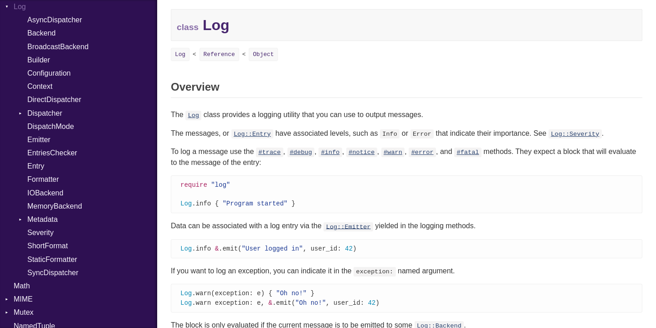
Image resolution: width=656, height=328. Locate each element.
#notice (361, 152)
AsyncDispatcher (54, 20)
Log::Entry (252, 134)
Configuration (49, 73)
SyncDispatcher (52, 273)
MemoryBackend (54, 206)
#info (330, 152)
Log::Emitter (348, 228)
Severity (40, 232)
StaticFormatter (52, 259)
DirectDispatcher (54, 99)
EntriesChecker (52, 153)
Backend (41, 33)
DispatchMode (50, 126)
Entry (35, 166)
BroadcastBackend (57, 47)
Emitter (39, 140)
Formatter (43, 179)
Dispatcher (44, 113)
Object (263, 54)
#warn (393, 152)
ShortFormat (47, 246)
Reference (219, 54)
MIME (23, 299)
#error (422, 152)
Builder (38, 60)
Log (20, 6)
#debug (301, 152)
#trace (269, 152)
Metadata (42, 219)
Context (39, 86)
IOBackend (45, 193)
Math (22, 286)
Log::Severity (575, 134)
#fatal (468, 152)
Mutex (24, 312)
